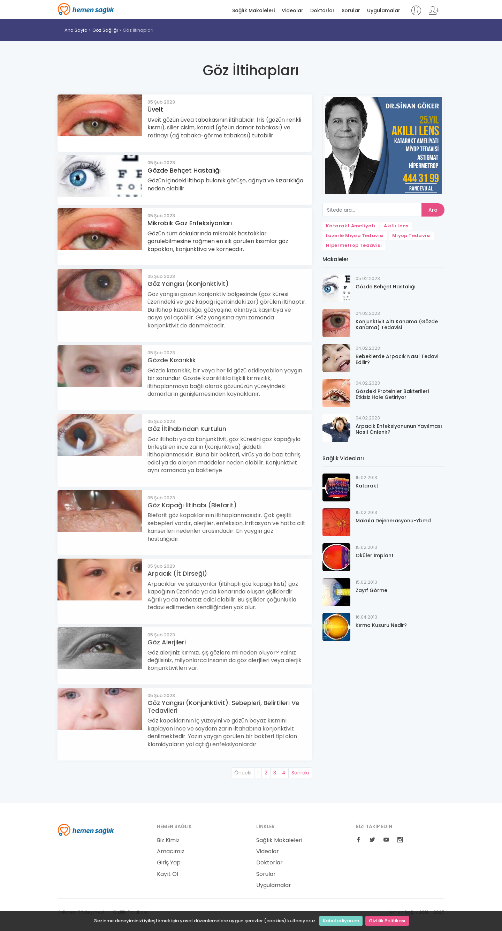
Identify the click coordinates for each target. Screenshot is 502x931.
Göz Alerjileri (166, 642)
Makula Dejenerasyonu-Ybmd (393, 520)
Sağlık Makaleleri (253, 10)
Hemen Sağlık (86, 9)
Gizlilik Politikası (387, 920)
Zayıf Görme (371, 590)
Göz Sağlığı (105, 30)
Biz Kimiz (168, 840)
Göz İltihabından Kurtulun (186, 428)
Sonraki (300, 772)
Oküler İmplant (375, 555)
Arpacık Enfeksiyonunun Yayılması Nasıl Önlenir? (399, 429)
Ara (433, 209)
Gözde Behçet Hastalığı (184, 170)
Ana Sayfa (76, 30)
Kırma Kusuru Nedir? (381, 625)
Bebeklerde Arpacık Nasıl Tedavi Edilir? (397, 359)
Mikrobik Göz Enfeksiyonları (189, 223)
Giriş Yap (169, 862)
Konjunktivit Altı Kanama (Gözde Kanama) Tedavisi (397, 324)
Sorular (351, 10)
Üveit (155, 109)
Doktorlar (322, 10)
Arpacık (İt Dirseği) (177, 573)
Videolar (292, 10)
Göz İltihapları (138, 30)
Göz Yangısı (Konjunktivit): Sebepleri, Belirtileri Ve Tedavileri (223, 706)
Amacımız (170, 851)
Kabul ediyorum (341, 920)
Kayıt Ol (167, 874)
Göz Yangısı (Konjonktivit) (188, 283)
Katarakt (367, 485)
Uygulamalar (383, 10)
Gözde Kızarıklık (171, 360)
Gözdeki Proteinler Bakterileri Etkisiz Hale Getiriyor (392, 394)
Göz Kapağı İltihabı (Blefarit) (192, 505)
